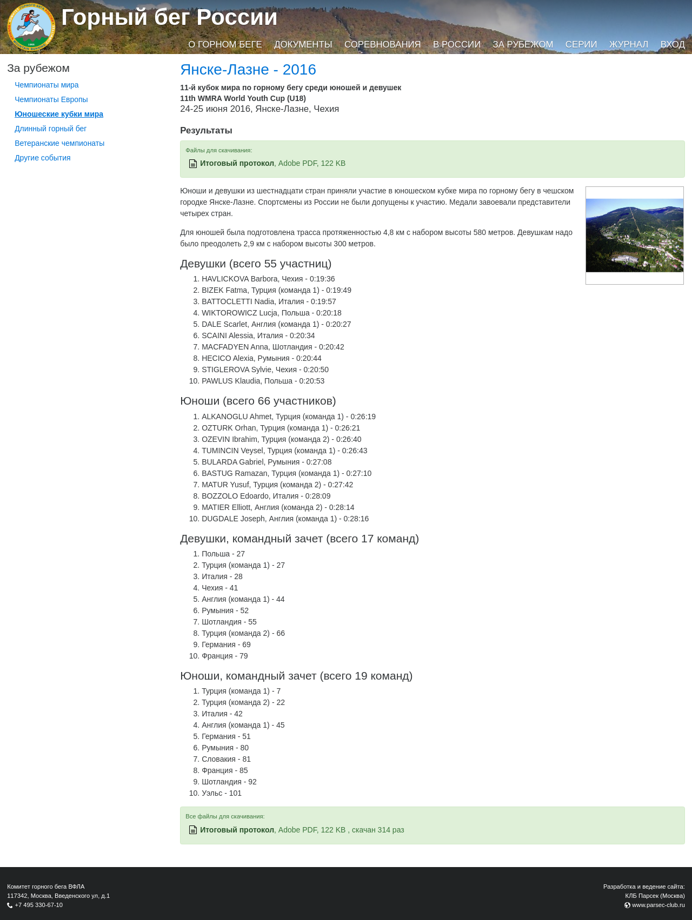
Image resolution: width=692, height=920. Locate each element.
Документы (303, 44)
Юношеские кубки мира (59, 114)
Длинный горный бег (50, 128)
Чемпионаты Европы (51, 99)
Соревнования (382, 44)
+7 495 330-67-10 (39, 905)
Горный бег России (169, 17)
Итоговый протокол (237, 163)
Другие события (43, 157)
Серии (581, 44)
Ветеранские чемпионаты (59, 143)
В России (457, 44)
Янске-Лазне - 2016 (248, 69)
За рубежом (523, 44)
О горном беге (225, 44)
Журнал (628, 44)
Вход (673, 44)
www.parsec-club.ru (658, 905)
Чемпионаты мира (47, 84)
